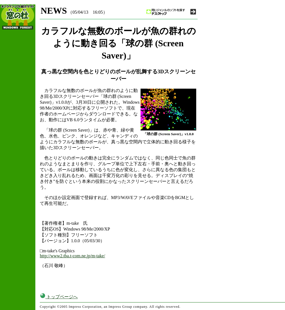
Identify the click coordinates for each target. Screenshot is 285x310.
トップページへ (59, 296)
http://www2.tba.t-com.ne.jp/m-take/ (72, 255)
